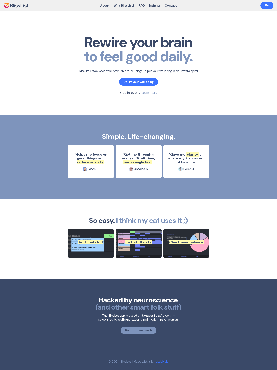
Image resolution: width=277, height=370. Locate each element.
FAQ (142, 5)
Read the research (138, 330)
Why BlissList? (124, 5)
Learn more (149, 93)
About (104, 5)
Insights (155, 5)
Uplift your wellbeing (139, 82)
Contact (171, 5)
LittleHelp (161, 361)
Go (267, 5)
